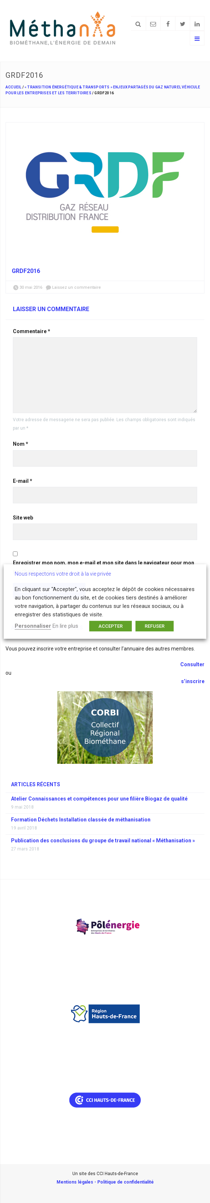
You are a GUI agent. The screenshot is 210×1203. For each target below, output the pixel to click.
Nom (20, 444)
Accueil (13, 87)
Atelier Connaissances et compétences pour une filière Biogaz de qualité (99, 799)
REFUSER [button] (154, 626)
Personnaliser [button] (33, 626)
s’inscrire (192, 681)
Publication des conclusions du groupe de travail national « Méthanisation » (103, 840)
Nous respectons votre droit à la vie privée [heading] (63, 574)
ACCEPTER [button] (110, 626)
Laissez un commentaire (76, 287)
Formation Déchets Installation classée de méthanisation (81, 820)
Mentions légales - (77, 1182)
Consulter (191, 664)
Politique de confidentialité (125, 1182)
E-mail (22, 481)
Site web (23, 518)
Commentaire (31, 331)
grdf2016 (26, 270)
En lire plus (65, 626)
